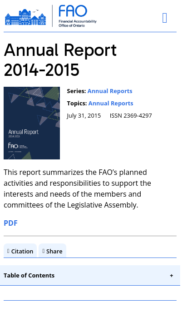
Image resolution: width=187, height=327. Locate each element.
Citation (22, 251)
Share (54, 251)
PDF (11, 223)
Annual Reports (110, 91)
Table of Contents (29, 275)
